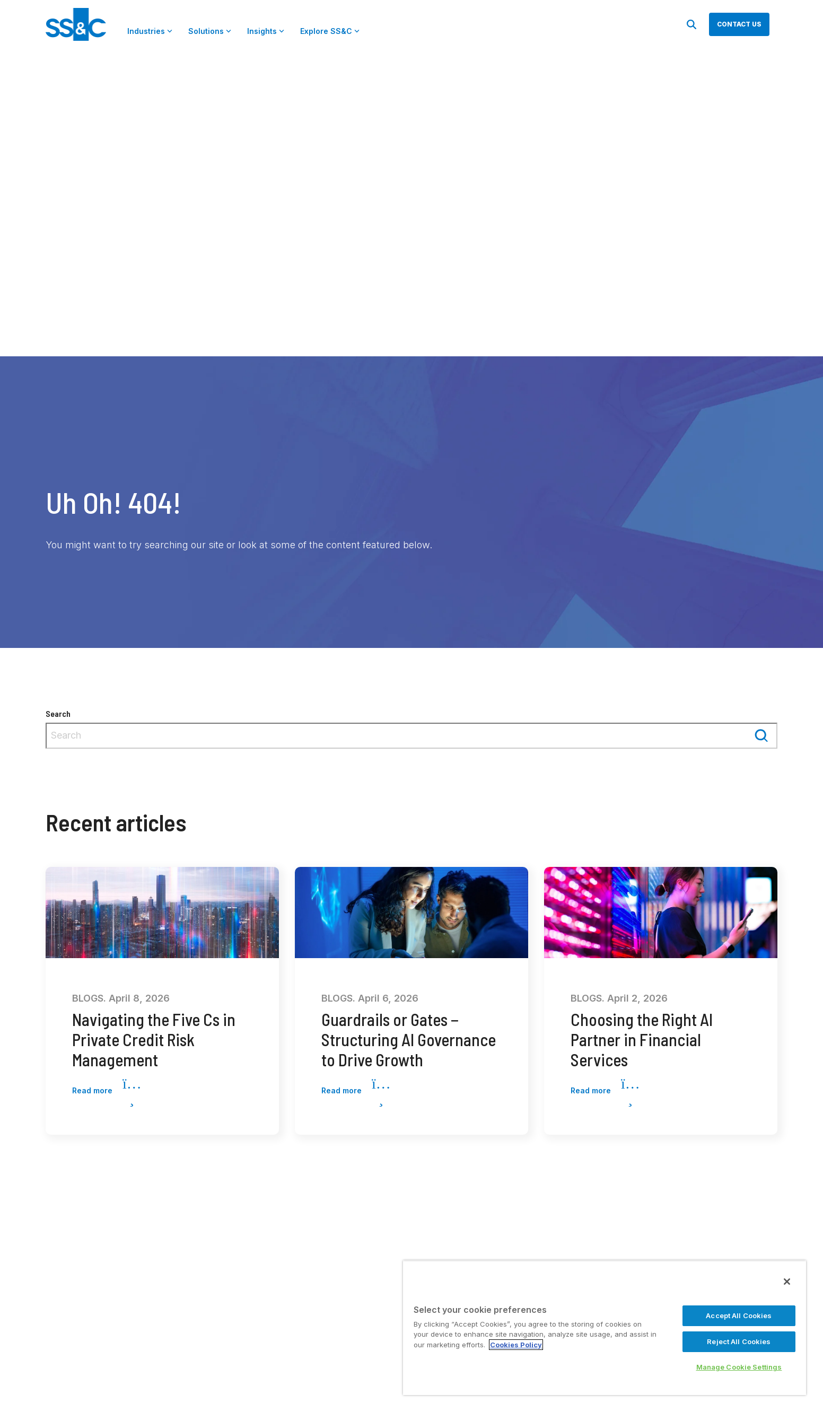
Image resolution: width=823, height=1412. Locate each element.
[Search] (691, 24)
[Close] (787, 1281)
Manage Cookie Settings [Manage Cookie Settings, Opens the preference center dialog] (739, 1367)
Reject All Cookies (739, 1341)
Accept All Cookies (739, 1315)
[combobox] (411, 736)
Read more (106, 1091)
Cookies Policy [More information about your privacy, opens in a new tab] (516, 1344)
